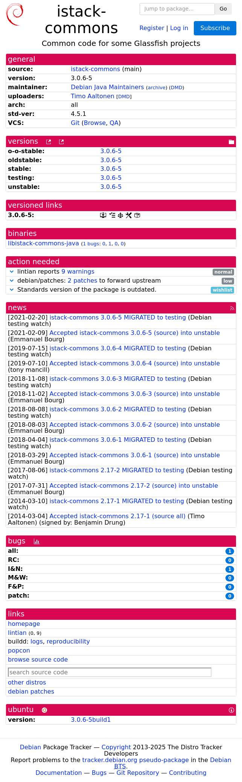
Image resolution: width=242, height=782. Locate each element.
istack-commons (95, 69)
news (17, 307)
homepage (24, 623)
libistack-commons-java (43, 243)
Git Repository (138, 772)
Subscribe (215, 28)
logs (36, 641)
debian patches (31, 691)
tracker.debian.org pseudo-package (135, 760)
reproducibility (68, 641)
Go (223, 9)
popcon (19, 650)
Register (152, 27)
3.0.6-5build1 (91, 719)
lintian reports (121, 272)
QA (114, 122)
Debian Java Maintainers (107, 87)
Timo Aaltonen (92, 96)
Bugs (99, 772)
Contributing (188, 772)
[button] (12, 271)
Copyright (116, 747)
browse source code (38, 659)
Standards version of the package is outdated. (121, 290)
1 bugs (91, 243)
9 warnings (77, 271)
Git (75, 122)
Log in (179, 27)
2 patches (82, 280)
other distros (27, 682)
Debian (30, 747)
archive (157, 87)
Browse (95, 122)
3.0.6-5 (111, 151)
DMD (177, 87)
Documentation (58, 772)
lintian (17, 632)
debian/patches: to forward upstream (121, 281)
